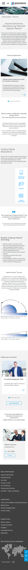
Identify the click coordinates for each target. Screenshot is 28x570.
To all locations (8, 562)
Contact (9, 455)
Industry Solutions (7, 17)
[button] (8, 3)
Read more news (14, 403)
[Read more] (22, 390)
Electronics (16, 17)
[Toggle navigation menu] (3, 3)
